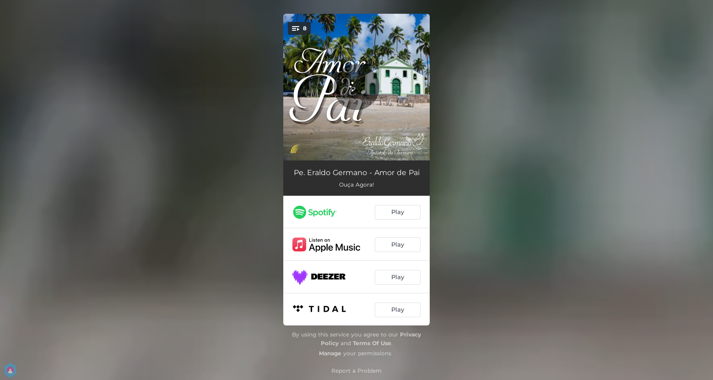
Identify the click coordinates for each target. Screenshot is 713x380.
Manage (330, 353)
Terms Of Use (372, 343)
